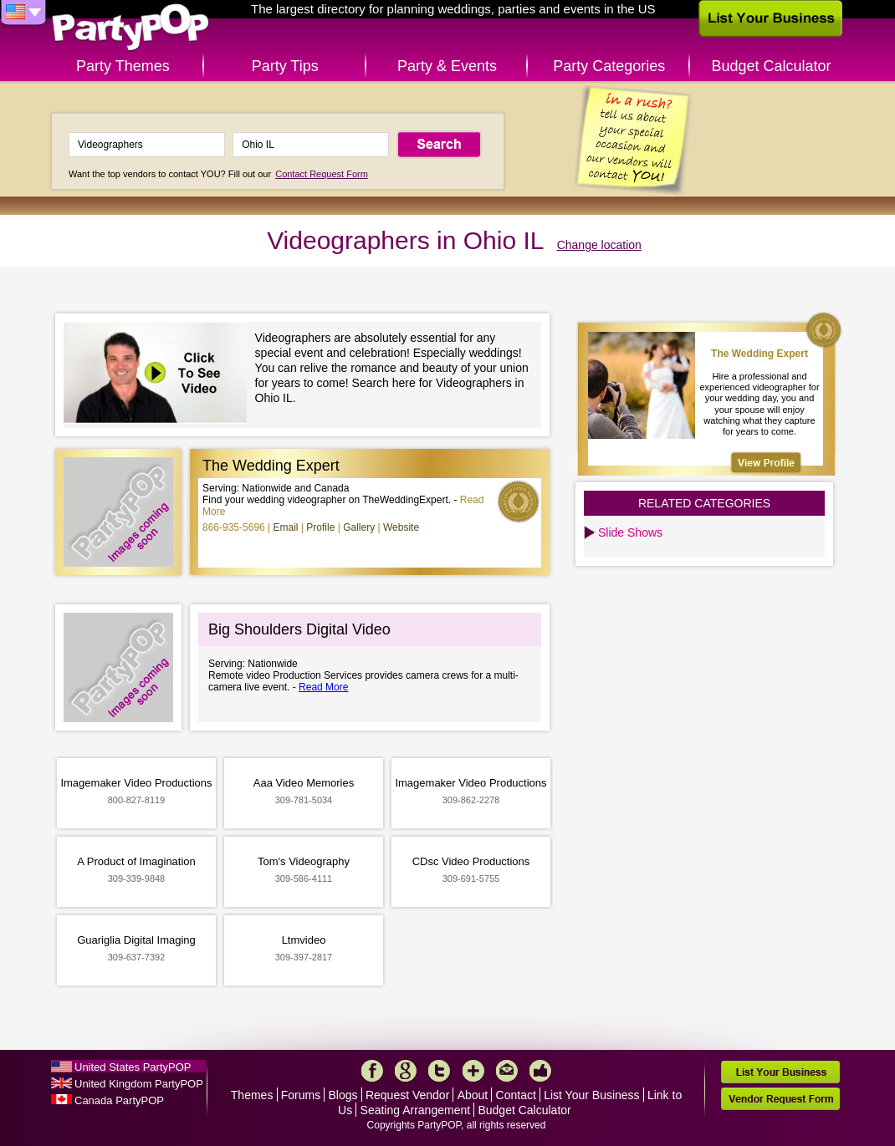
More (473, 1071)
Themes (252, 1095)
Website (401, 527)
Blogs (343, 1095)
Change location (599, 245)
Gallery (359, 527)
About (473, 1095)
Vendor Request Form (780, 1099)
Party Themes (123, 66)
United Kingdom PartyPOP (138, 1083)
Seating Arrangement (416, 1110)
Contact (516, 1095)
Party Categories (609, 66)
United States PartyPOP (132, 1067)
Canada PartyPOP (119, 1100)
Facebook (372, 1071)
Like (540, 1071)
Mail (507, 1071)
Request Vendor (407, 1095)
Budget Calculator (771, 66)
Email (286, 527)
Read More (323, 687)
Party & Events (447, 66)
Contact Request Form (321, 174)
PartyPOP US (130, 28)
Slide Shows (630, 532)
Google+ (406, 1071)
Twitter (439, 1071)
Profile (320, 527)
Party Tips (285, 66)
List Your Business (591, 1095)
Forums (300, 1095)
